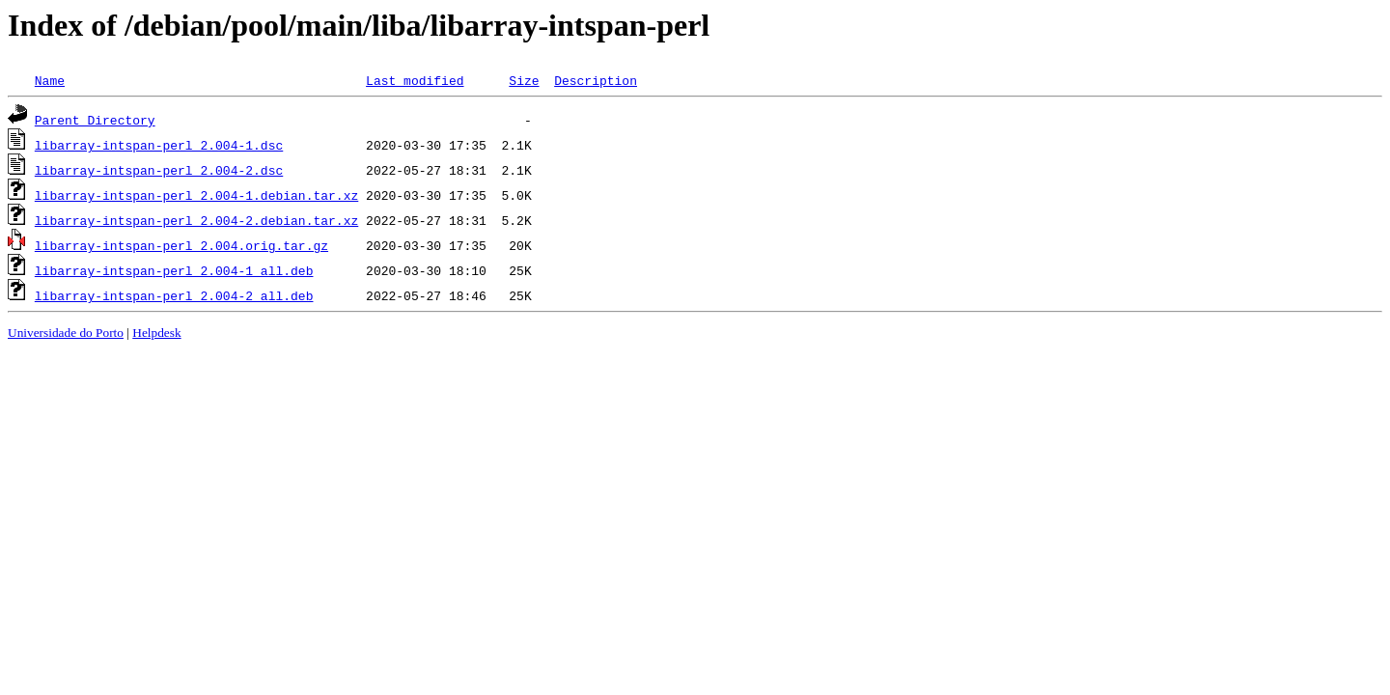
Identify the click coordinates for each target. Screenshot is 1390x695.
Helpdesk (156, 332)
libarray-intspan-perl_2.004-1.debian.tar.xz (196, 195)
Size (524, 80)
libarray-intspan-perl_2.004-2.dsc (159, 170)
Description (595, 80)
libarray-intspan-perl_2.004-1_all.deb (174, 270)
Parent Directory (95, 119)
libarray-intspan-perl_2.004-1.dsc (159, 144)
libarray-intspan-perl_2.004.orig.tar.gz (181, 245)
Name (50, 80)
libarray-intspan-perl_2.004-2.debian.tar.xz (196, 220)
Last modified (414, 80)
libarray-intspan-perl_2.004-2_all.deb (174, 295)
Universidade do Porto (66, 332)
